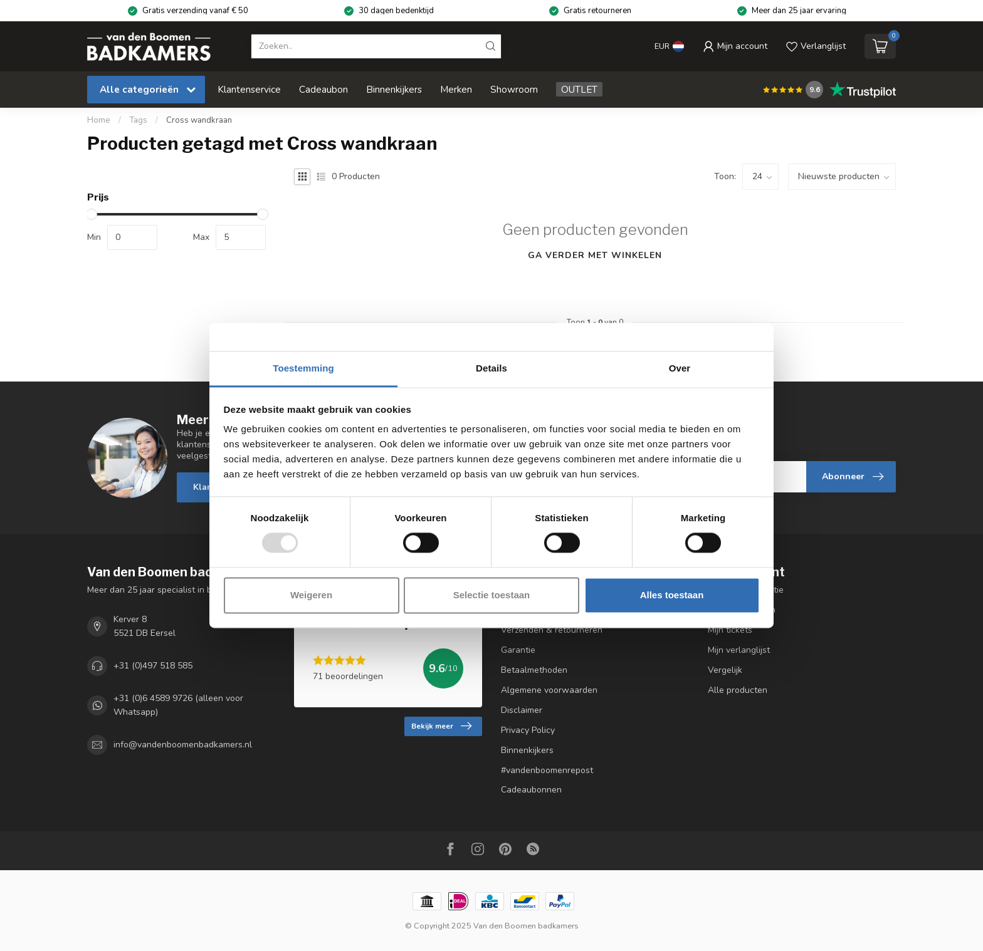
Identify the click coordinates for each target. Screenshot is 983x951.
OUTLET (579, 89)
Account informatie (746, 590)
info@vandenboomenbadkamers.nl (182, 745)
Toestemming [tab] (303, 368)
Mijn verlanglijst (739, 650)
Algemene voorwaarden (549, 690)
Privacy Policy (528, 730)
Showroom (514, 89)
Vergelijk (725, 670)
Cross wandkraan (199, 120)
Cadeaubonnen (531, 790)
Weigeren (311, 595)
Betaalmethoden (534, 670)
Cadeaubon (323, 89)
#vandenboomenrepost (547, 770)
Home (98, 120)
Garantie (518, 650)
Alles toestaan (672, 595)
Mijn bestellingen (741, 610)
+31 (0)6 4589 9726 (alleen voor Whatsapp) (178, 705)
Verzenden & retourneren (551, 630)
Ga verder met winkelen (595, 255)
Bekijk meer (441, 726)
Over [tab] (680, 368)
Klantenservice (249, 89)
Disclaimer (521, 710)
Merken (456, 89)
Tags (138, 120)
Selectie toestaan (491, 595)
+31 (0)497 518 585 (152, 666)
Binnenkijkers (394, 89)
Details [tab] (491, 368)
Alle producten (737, 690)
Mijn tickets (730, 630)
